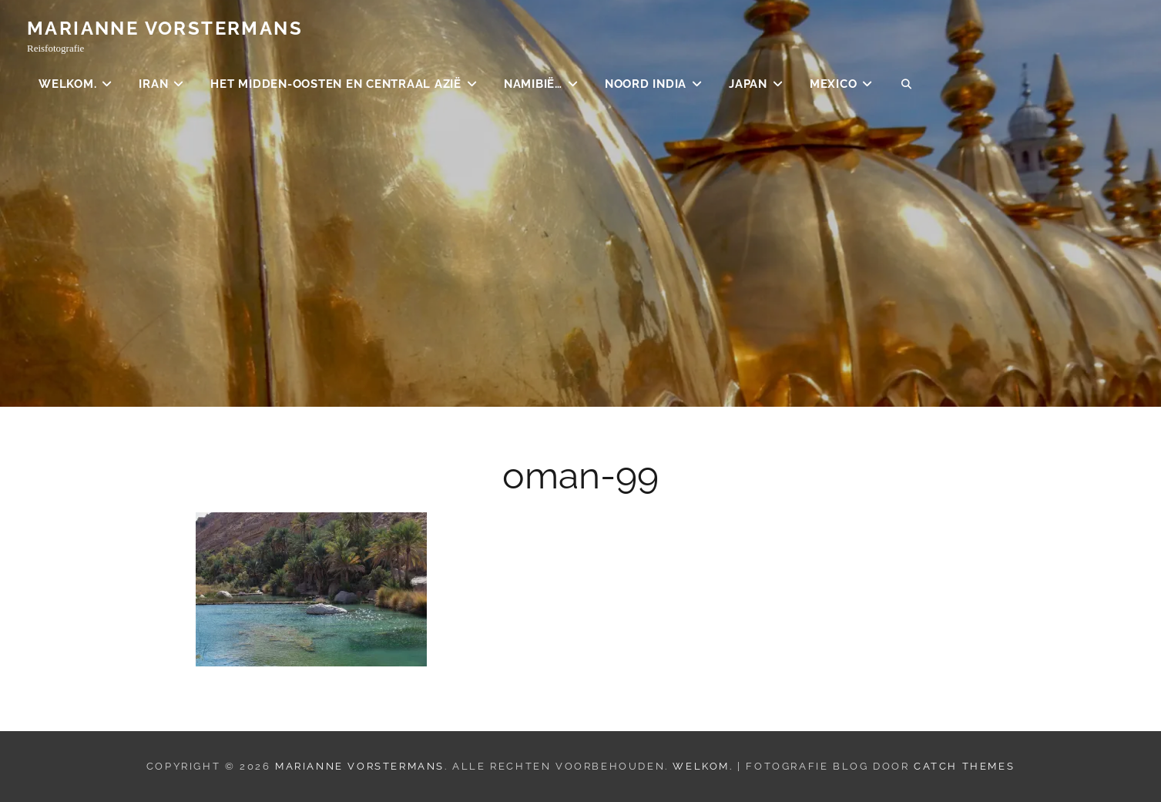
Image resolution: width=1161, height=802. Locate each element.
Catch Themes (964, 766)
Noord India (645, 85)
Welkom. (67, 85)
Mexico (833, 85)
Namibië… (533, 85)
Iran (153, 85)
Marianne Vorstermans (165, 29)
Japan (748, 85)
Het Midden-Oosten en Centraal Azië (335, 85)
